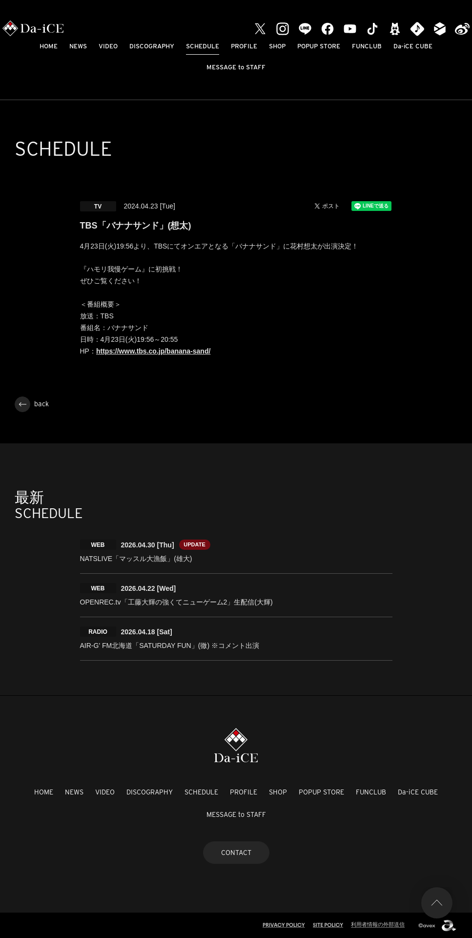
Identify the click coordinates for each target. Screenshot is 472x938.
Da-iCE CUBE (412, 46)
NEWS (78, 46)
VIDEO (108, 46)
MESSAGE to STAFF (236, 67)
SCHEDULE (202, 46)
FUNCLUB (367, 46)
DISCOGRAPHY (151, 46)
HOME (49, 46)
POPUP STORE (318, 46)
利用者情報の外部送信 (378, 924)
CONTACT (236, 852)
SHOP (277, 46)
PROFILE (244, 46)
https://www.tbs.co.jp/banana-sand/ (153, 351)
